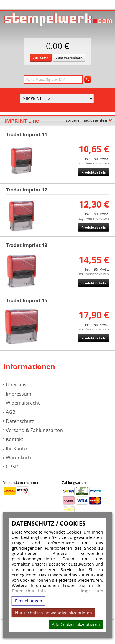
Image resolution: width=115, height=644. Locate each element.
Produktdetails (93, 172)
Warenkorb (18, 458)
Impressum (92, 590)
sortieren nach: (86, 120)
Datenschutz (20, 421)
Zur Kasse (40, 58)
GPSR (12, 467)
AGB (10, 412)
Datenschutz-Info (29, 590)
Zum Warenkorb (69, 58)
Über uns (16, 385)
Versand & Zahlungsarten (34, 430)
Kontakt (14, 439)
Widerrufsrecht (23, 403)
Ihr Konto (16, 448)
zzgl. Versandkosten (94, 163)
